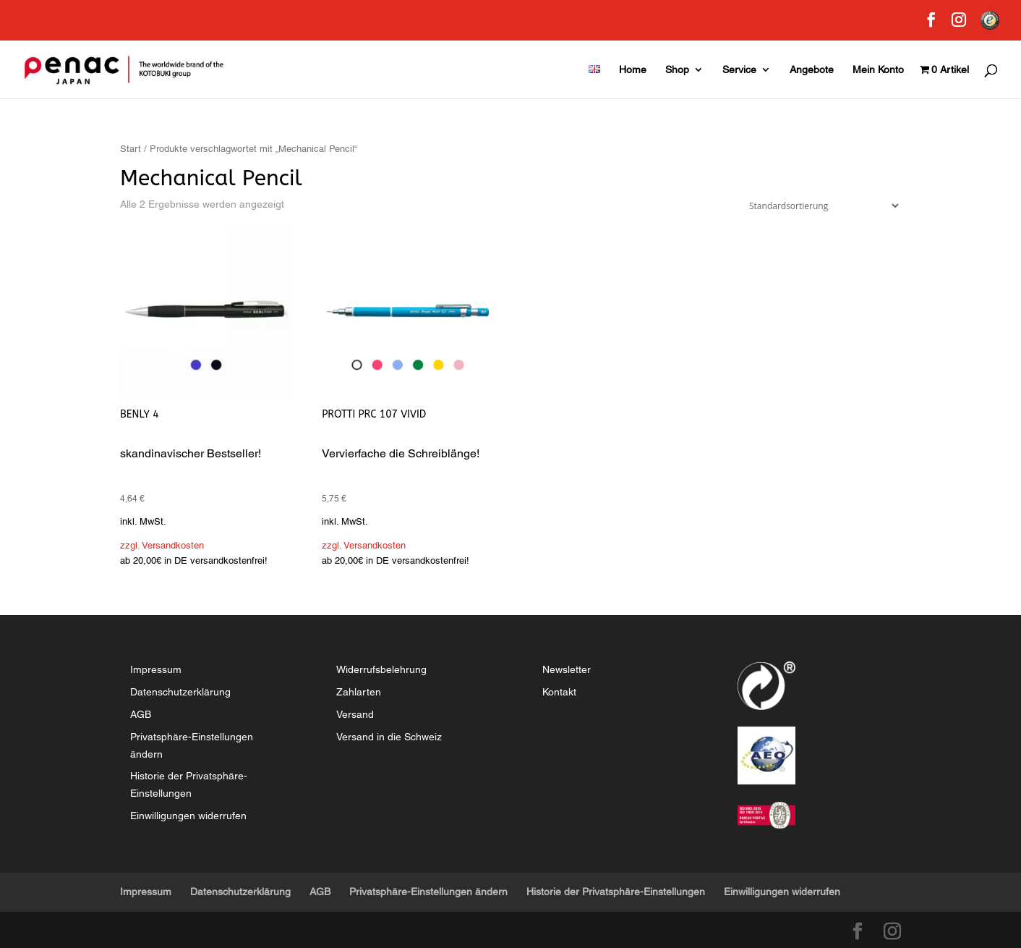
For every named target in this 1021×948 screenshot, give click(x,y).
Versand (355, 714)
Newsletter (566, 669)
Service (739, 69)
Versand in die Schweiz (389, 736)
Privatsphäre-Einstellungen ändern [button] (428, 891)
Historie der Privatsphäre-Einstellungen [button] (615, 891)
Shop (677, 69)
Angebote (812, 69)
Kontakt (559, 692)
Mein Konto (878, 69)
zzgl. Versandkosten (162, 545)
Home (632, 69)
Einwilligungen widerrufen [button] (188, 815)
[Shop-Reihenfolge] (820, 206)
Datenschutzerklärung (180, 692)
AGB (140, 714)
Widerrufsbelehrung (381, 669)
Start (130, 148)
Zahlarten (358, 692)
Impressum (155, 669)
